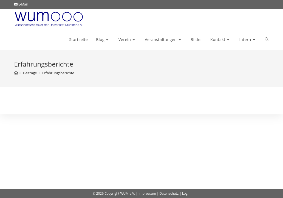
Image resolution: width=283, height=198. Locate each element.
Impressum (147, 193)
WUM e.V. (127, 193)
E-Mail (21, 4)
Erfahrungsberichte (58, 72)
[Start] (16, 72)
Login (186, 193)
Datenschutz (169, 193)
